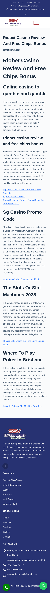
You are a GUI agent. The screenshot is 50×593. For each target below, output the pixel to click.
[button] (43, 586)
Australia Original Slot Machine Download (22, 406)
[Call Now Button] (6, 587)
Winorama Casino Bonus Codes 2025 (21, 279)
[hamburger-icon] (36, 23)
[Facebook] (26, 14)
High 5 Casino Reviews (14, 197)
